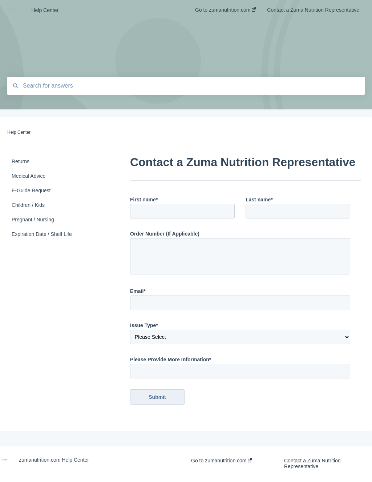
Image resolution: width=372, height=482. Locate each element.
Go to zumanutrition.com (221, 460)
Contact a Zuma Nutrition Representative (312, 463)
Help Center (44, 10)
